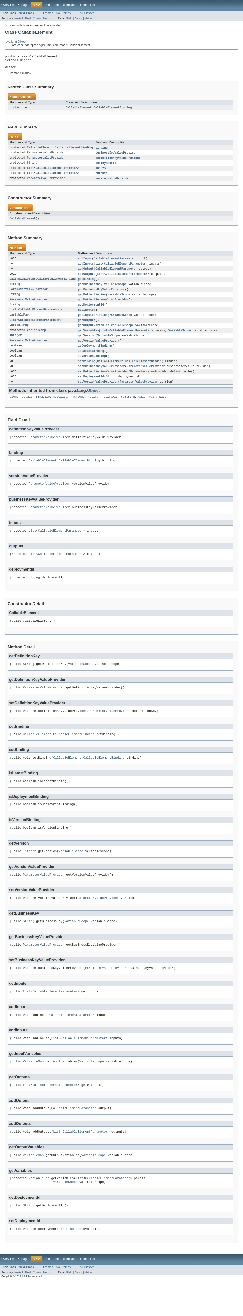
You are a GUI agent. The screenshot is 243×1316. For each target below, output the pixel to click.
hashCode (78, 407)
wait (141, 407)
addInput (85, 262)
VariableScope (115, 289)
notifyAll (110, 407)
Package (22, 5)
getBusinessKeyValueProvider (101, 295)
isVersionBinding (92, 364)
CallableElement (23, 222)
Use (47, 5)
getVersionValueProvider (98, 348)
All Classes (87, 13)
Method (47, 18)
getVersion (86, 343)
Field (28, 18)
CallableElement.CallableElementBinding (99, 109)
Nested (18, 18)
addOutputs (86, 278)
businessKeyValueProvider (116, 155)
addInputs (86, 268)
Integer (16, 343)
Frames (48, 13)
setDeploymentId (91, 386)
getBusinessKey (90, 289)
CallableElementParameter (56, 171)
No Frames (63, 13)
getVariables (88, 338)
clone (14, 407)
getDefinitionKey (92, 300)
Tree (56, 5)
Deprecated (69, 5)
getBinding (86, 284)
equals (27, 407)
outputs (101, 176)
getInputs (86, 316)
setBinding (86, 370)
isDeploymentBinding (94, 354)
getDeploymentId (91, 311)
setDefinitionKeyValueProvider (103, 381)
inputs (100, 171)
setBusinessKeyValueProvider (101, 375)
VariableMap (19, 321)
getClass (60, 407)
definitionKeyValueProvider (118, 160)
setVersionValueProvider (98, 391)
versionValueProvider (112, 182)
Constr (37, 18)
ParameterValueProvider (46, 155)
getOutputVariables (93, 332)
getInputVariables (93, 321)
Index (83, 5)
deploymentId (105, 166)
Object (25, 61)
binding (101, 149)
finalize (43, 407)
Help (93, 5)
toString (128, 407)
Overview (7, 5)
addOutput (86, 273)
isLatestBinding (91, 359)
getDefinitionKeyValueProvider (103, 305)
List (30, 171)
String (32, 166)
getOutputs (86, 327)
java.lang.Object (15, 41)
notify (93, 407)
